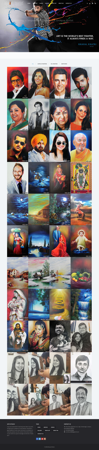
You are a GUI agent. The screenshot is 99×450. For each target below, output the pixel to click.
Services (35, 3)
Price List (53, 3)
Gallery (47, 3)
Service (46, 427)
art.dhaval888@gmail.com (72, 432)
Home (28, 3)
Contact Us (69, 3)
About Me (61, 3)
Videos (41, 3)
